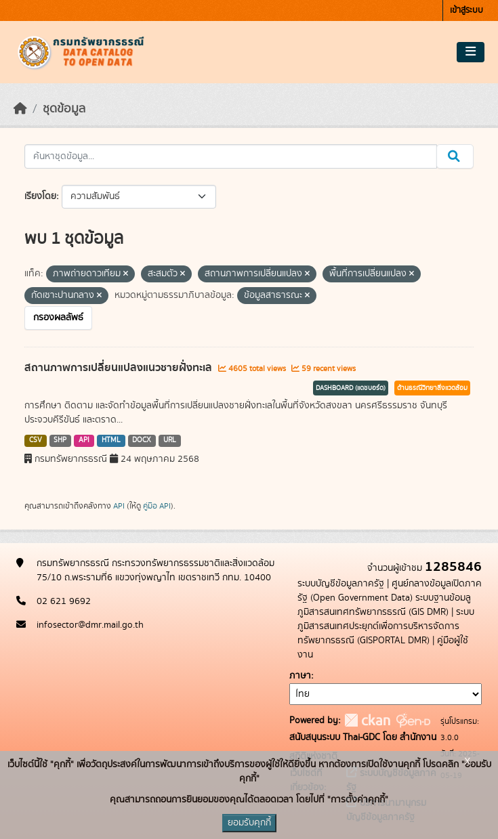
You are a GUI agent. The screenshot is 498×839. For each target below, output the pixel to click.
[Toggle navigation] (470, 52)
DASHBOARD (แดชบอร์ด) (351, 388)
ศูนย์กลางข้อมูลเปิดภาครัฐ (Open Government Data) (389, 591)
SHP (60, 440)
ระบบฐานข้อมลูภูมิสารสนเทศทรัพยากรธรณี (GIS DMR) (384, 605)
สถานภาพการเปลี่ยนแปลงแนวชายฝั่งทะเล (119, 368)
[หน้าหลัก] (20, 109)
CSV (35, 440)
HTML (111, 440)
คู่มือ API (157, 506)
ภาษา (300, 676)
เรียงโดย (40, 196)
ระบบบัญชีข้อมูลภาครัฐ (340, 583)
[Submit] (455, 156)
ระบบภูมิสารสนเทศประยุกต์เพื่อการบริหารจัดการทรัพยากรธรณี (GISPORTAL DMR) (385, 626)
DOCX (141, 440)
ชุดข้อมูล (64, 109)
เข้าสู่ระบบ (466, 10)
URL (169, 440)
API (84, 440)
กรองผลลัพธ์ (58, 317)
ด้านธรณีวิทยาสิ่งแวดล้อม (432, 388)
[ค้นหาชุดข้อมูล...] (230, 156)
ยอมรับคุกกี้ (249, 823)
